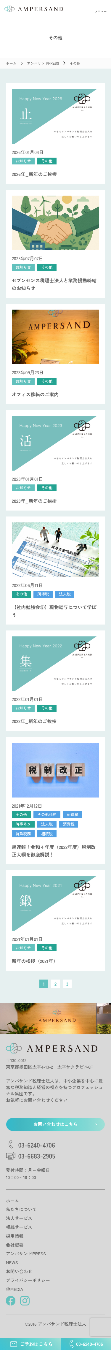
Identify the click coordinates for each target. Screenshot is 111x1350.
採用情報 (15, 1236)
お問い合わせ (19, 1271)
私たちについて (21, 1209)
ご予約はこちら (30, 1344)
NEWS (12, 1262)
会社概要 (15, 1245)
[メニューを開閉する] (101, 9)
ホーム (12, 1200)
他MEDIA (14, 1289)
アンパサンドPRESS (26, 1253)
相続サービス (19, 1227)
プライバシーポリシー (28, 1280)
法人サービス (19, 1218)
